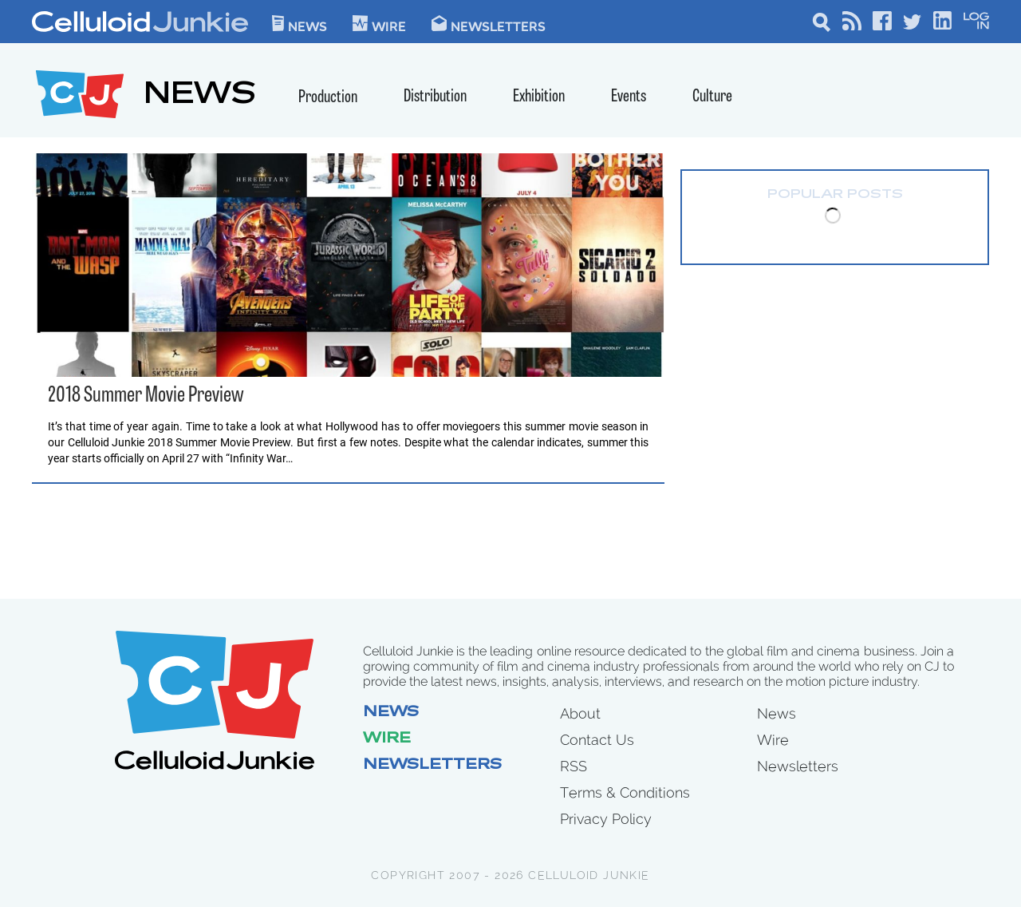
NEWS (200, 96)
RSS (573, 766)
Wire (387, 739)
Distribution (435, 97)
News (299, 23)
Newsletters (489, 23)
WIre (379, 23)
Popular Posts (835, 195)
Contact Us (597, 739)
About (580, 713)
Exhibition (539, 97)
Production (327, 98)
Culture (712, 97)
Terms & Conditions (625, 792)
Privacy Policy (606, 818)
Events (628, 97)
